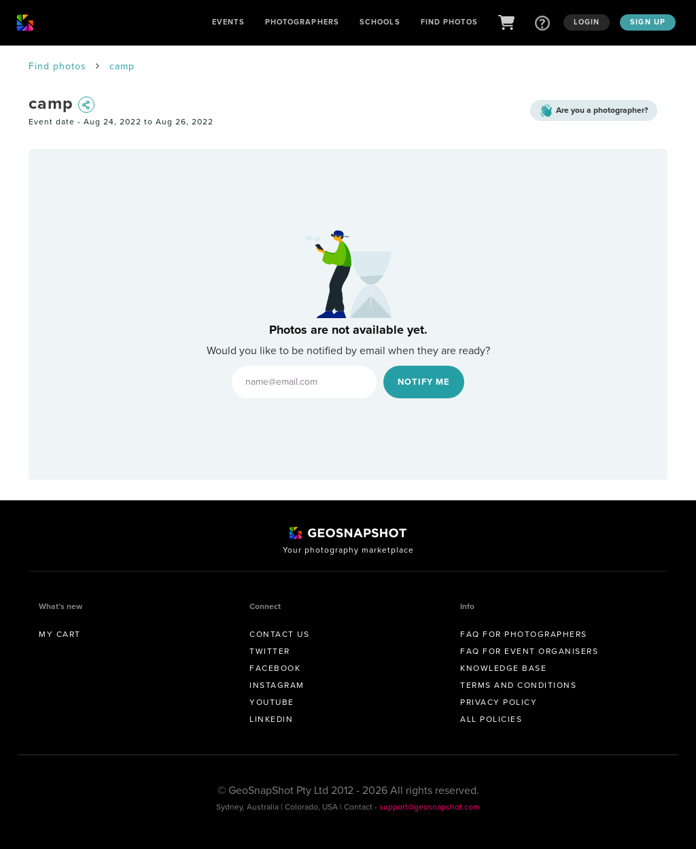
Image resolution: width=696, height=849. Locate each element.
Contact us (279, 634)
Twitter (269, 651)
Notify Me (424, 381)
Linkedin (271, 719)
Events (228, 21)
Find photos (57, 66)
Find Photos (449, 21)
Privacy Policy (498, 702)
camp (122, 66)
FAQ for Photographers (523, 634)
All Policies (491, 719)
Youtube (271, 702)
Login (587, 21)
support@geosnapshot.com (429, 807)
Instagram (276, 685)
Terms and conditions (518, 685)
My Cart (60, 634)
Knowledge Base (503, 668)
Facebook (274, 668)
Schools (380, 21)
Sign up (647, 21)
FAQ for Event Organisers (529, 651)
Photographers (302, 21)
